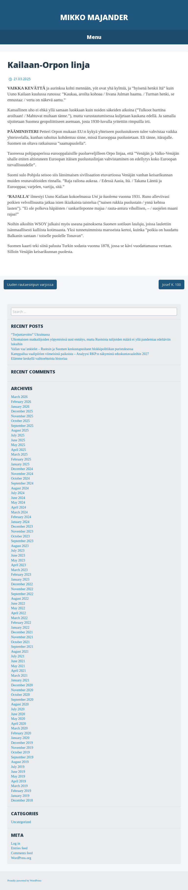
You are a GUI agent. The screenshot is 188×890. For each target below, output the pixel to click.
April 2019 (18, 781)
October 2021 (20, 642)
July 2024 (17, 493)
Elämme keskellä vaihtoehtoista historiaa (39, 358)
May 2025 (18, 445)
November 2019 (22, 748)
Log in (15, 843)
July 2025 (17, 435)
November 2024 (22, 474)
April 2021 (18, 671)
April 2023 (18, 565)
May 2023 (18, 560)
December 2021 (22, 632)
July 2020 (17, 709)
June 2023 (18, 555)
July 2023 (17, 550)
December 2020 (22, 685)
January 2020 (20, 738)
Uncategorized (21, 822)
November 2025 (22, 416)
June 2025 (18, 440)
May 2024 (18, 502)
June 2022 (18, 603)
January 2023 (20, 579)
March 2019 (19, 786)
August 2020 (20, 704)
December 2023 (22, 526)
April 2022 (18, 613)
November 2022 (22, 589)
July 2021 (17, 656)
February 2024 (21, 517)
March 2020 (19, 728)
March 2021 (19, 675)
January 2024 (20, 522)
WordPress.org (21, 858)
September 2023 (22, 541)
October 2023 (20, 536)
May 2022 (18, 608)
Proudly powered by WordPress (24, 880)
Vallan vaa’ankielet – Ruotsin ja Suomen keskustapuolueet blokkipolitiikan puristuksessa (72, 349)
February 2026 (21, 402)
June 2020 (18, 714)
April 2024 (18, 507)
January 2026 (20, 406)
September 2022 (22, 594)
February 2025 (21, 459)
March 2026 (19, 397)
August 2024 (20, 488)
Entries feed (19, 848)
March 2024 (19, 512)
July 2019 (17, 767)
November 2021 (22, 637)
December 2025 (22, 411)
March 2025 (19, 454)
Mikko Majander (94, 17)
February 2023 (21, 574)
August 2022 (20, 598)
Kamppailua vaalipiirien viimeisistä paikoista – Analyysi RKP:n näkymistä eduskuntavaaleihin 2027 (80, 354)
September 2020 (22, 699)
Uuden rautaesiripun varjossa (30, 284)
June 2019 (18, 772)
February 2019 (21, 791)
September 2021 (22, 646)
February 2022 (21, 622)
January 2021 (20, 680)
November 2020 (22, 690)
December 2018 (22, 800)
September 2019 (22, 757)
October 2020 (20, 695)
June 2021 (18, 661)
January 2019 (20, 796)
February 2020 (21, 733)
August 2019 (20, 762)
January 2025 (20, 464)
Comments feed (22, 853)
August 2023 (20, 546)
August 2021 (20, 651)
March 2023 (19, 570)
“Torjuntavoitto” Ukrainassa (30, 334)
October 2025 (20, 421)
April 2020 (18, 723)
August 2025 (20, 430)
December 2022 (22, 584)
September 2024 (22, 483)
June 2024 (18, 498)
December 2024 (22, 469)
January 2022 (20, 627)
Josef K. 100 (171, 284)
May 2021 (18, 666)
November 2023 (22, 531)
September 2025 (22, 426)
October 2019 (20, 752)
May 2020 (18, 719)
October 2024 (20, 478)
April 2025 (18, 450)
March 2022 (19, 618)
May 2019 (18, 776)
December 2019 (22, 743)
